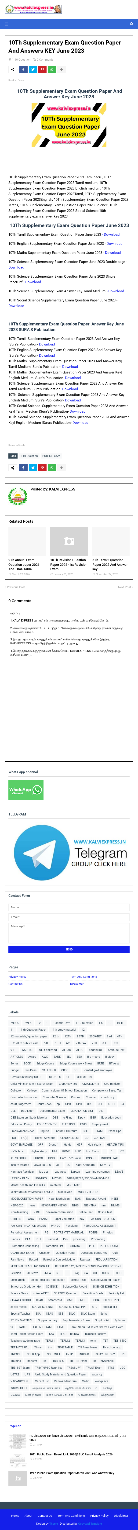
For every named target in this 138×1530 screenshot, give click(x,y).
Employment (100, 1124)
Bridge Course (45, 1063)
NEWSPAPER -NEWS (54, 1205)
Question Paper (65, 1252)
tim (50, 1347)
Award (32, 1056)
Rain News (17, 1259)
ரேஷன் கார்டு (87, 1394)
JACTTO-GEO (42, 1165)
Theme (53, 1523)
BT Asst (114, 1063)
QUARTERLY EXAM (22, 1252)
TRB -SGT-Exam (20, 1367)
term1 (94, 1340)
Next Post (124, 587)
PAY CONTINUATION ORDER (28, 1225)
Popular (14, 1426)
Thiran (38, 1347)
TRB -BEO (58, 1361)
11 (12, 1029)
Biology (110, 1056)
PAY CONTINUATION (102, 1219)
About (28, 1515)
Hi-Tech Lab (18, 1151)
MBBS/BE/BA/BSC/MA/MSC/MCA (88, 1178)
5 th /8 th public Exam (25, 1043)
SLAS (39, 1300)
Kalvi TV (105, 1165)
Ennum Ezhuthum (65, 1131)
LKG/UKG (41, 1178)
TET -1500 (119, 1340)
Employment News (22, 1131)
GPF (40, 1144)
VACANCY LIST (20, 1381)
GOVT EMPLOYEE (22, 1144)
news (32, 1205)
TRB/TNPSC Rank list (48, 1367)
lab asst (44, 1171)
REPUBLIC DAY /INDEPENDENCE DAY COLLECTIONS (88, 1266)
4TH (120, 1036)
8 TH (105, 1043)
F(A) (13, 1138)
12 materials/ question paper (29, 1036)
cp (58, 1104)
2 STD (80, 1036)
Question (45, 1252)
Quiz (115, 1252)
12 (83, 1029)
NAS (78, 1198)
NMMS (115, 1205)
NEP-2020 (17, 1205)
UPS (27, 1374)
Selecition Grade (93, 1293)
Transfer (31, 1361)
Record (33, 1259)
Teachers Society (95, 1334)
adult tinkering (48, 1050)
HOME (66, 1151)
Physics (108, 1232)
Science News (19, 1293)
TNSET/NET (52, 1354)
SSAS (49, 1313)
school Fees (78, 1279)
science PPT (41, 1293)
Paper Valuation (64, 1219)
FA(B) (24, 1138)
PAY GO (55, 1225)
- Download (111, 234)
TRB (44, 1361)
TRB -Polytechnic (102, 1361)
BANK (57, 1056)
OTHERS (16, 1219)
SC (95, 1273)
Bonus (14, 1063)
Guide (67, 1144)
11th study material (63, 1029)
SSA (38, 1313)
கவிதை (107, 1388)
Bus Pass (30, 1070)
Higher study (39, 1151)
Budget (15, 1070)
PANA (30, 1219)
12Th (68, 1036)
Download (114, 244)
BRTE (100, 1063)
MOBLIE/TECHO (88, 1192)
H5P (79, 1144)
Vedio (85, 1381)
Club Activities (68, 1083)
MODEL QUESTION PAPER (27, 1198)
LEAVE (119, 1171)
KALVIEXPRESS (61, 489)
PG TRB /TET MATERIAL (69, 1232)
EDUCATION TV (47, 1124)
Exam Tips (114, 1131)
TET (105, 1340)
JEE (58, 1165)
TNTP (69, 1354)
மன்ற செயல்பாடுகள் (59, 1394)
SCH (119, 1273)
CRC (89, 1104)
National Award (96, 1198)
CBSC (64, 1070)
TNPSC (15, 1354)
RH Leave (32, 1273)
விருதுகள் (107, 1394)
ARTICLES (17, 1056)
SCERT (106, 1273)
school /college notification (48, 1279)
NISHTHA (90, 1205)
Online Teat (86, 1212)
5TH (46, 1043)
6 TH (58, 1043)
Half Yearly (95, 1144)
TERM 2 (65, 1340)
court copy (108, 1097)
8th (116, 1043)
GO (86, 1138)
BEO (79, 1056)
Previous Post (16, 587)
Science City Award (75, 1286)
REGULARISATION (106, 1259)
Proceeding (98, 1239)
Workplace (101, 1381)
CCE (76, 1070)
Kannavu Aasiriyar (22, 1171)
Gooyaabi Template (90, 1523)
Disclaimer (77, 984)
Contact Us (15, 984)
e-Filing (68, 1117)
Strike (103, 1313)
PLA (27, 1239)
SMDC (82, 1300)
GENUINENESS (69, 1138)
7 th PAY (81, 1043)
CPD (68, 1104)
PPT (38, 1239)
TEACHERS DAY (69, 1334)
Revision (16, 1273)
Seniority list (116, 1293)
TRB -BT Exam (78, 1361)
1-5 (101, 1023)
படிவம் (15, 1394)
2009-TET (95, 1036)
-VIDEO (15, 1023)
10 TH (120, 1023)
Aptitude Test (116, 1050)
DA (122, 1104)
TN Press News (87, 1347)
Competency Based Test (107, 1090)
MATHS (57, 1178)
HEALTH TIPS (115, 1144)
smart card (55, 1300)
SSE (60, 1313)
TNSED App (32, 1354)
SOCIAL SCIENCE (43, 1307)
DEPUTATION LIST (81, 1110)
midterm (55, 1185)
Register (85, 1259)
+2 (39, 1023)
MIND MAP (73, 1185)
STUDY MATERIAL (22, 1320)
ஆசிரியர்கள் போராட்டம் (81, 1388)
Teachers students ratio (25, 1340)
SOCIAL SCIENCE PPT (105, 1300)
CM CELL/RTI (90, 1083)
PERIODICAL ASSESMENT (100, 1225)
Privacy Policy (17, 976)
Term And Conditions (83, 976)
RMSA (47, 1273)
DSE (55, 1117)
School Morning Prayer (105, 1279)
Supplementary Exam (76, 1320)
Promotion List (53, 1246)
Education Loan (111, 1117)
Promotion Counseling (25, 1246)
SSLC (72, 1313)
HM (54, 1151)
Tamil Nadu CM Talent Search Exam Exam (96, 1327)
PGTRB (93, 1232)
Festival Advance (44, 1138)
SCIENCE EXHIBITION (106, 1286)
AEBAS (66, 1050)
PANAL (43, 1219)
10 (109, 1023)
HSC (78, 1151)
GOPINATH (101, 1138)
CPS (79, 1104)
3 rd (109, 1036)
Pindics (15, 1239)
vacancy (97, 1374)
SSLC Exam (87, 1313)
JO (68, 1165)
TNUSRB (83, 1354)
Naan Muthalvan (59, 1198)
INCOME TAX (109, 1158)
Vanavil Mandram (65, 1381)
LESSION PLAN (20, 1178)
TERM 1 (50, 1340)
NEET (114, 1198)
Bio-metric (93, 1056)
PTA (91, 1246)
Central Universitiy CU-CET (27, 1077)
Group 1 (54, 1144)
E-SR (93, 1117)
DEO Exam (27, 1110)
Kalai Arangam (85, 1165)
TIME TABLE (65, 1347)
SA (86, 1273)
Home (15, 1515)
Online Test (105, 1212)
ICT (122, 1151)
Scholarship (18, 1279)
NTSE (36, 1212)
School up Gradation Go (26, 1286)
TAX (51, 1334)
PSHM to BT (76, 1246)
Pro (65, 1239)
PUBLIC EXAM (51, 456)
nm (104, 1205)
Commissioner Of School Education (64, 1090)
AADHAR (27, 1050)
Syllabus (120, 1320)
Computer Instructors (24, 1097)
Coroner (91, 1097)
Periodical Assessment (25, 1232)
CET (69, 1077)
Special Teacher (20, 1313)
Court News (44, 1104)
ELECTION (68, 1124)
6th (68, 1043)
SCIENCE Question (65, 1293)
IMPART (91, 1158)
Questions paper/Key (94, 1252)
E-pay (81, 1117)
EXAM (98, 1131)
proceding (79, 1239)
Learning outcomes (97, 1171)
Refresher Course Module (59, 1259)
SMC (70, 1300)
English (44, 1131)
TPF (122, 1354)
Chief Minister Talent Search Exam (32, 1083)
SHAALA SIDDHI (21, 1300)
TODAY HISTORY (104, 1354)
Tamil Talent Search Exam (27, 1334)
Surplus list (102, 1320)
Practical (52, 1239)
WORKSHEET (19, 1388)
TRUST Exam (94, 1367)
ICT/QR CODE (19, 1158)
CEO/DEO (55, 1077)
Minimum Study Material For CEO (32, 1192)
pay (82, 1219)
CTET (111, 1104)
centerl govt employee (98, 1070)
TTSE (111, 1367)
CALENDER (49, 1070)
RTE (58, 1273)
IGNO (51, 1158)
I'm (112, 1151)
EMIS (83, 1124)
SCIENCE (52, 1286)
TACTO (22, 1327)
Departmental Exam (52, 1110)
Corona (75, 1097)
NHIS (75, 1205)
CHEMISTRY (84, 1077)
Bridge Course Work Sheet (75, 1063)
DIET (102, 1110)
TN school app (112, 1347)
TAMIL (61, 1327)
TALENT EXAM (42, 1327)
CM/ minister (112, 1083)
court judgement (21, 1104)
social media (19, 1307)
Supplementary (47, 1320)
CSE (100, 1104)
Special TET (110, 1307)
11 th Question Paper (32, 1029)
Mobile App (65, 1192)
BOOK (27, 1063)
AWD (45, 1056)
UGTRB (15, 1374)
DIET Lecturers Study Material (29, 1117)
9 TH (14, 1050)
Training (16, 1361)
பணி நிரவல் (33, 1394)
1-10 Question (21, 59)
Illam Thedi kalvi (70, 1158)
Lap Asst (60, 1171)
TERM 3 (80, 1340)
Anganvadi (95, 1050)
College (31, 1090)
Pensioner (72, 1225)
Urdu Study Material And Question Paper (60, 1374)
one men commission (59, 1212)
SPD (94, 1307)
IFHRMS (38, 1158)
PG (46, 1232)
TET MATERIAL (20, 1347)
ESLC (86, 1131)
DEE (13, 1110)
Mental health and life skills (28, 1185)
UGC (122, 1367)
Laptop (75, 1171)
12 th (56, 1036)
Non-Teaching (19, 1212)
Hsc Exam (92, 1151)
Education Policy (21, 1124)
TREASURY (74, 1367)
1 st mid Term (61, 1023)
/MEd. (28, 1023)
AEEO (79, 1050)
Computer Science (54, 1097)
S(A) (76, 1273)
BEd (68, 1056)
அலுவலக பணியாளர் (46, 1388)
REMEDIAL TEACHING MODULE (30, 1266)
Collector (16, 1090)
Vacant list (42, 1381)
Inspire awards (20, 1165)
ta (12, 1327)
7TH (94, 1043)
